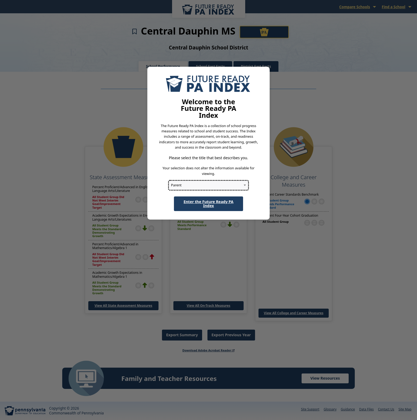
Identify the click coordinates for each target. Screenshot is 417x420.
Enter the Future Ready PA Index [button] (208, 203)
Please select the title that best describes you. (208, 157)
